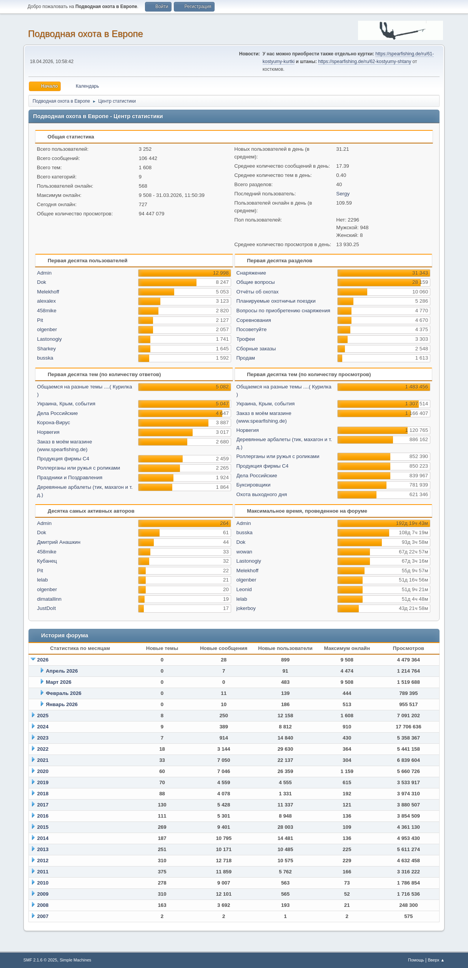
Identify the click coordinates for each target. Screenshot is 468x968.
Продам (245, 358)
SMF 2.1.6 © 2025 (40, 960)
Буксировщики (253, 485)
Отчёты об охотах (257, 292)
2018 (43, 793)
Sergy (343, 194)
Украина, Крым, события (66, 404)
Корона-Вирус (53, 422)
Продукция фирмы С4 (63, 459)
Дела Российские (57, 413)
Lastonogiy (49, 339)
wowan (244, 552)
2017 (43, 805)
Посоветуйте (251, 329)
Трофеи (245, 339)
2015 (43, 827)
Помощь (416, 960)
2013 (43, 849)
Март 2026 (59, 682)
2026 (43, 660)
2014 (43, 838)
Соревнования (253, 320)
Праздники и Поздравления (69, 477)
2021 (43, 760)
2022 (43, 749)
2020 (43, 771)
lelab (42, 580)
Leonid (244, 589)
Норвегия (48, 432)
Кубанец (47, 561)
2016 (43, 816)
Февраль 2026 (64, 693)
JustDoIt (46, 608)
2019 (43, 782)
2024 (43, 727)
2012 (43, 860)
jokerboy (246, 608)
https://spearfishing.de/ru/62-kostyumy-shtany (364, 61)
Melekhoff (48, 292)
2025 (43, 715)
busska (45, 358)
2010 (43, 883)
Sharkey (46, 349)
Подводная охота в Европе (85, 33)
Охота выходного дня (261, 494)
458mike (46, 310)
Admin (44, 273)
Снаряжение (251, 273)
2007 (43, 916)
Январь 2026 (62, 704)
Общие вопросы (255, 282)
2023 (43, 738)
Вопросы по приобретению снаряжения (283, 310)
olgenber (47, 329)
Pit (40, 320)
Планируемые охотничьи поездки (276, 301)
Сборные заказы (256, 349)
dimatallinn (49, 599)
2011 (43, 872)
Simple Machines (75, 960)
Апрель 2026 (62, 671)
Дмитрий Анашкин (58, 542)
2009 (43, 894)
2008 (43, 905)
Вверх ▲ (436, 960)
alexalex (46, 301)
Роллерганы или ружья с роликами (78, 468)
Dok (41, 282)
